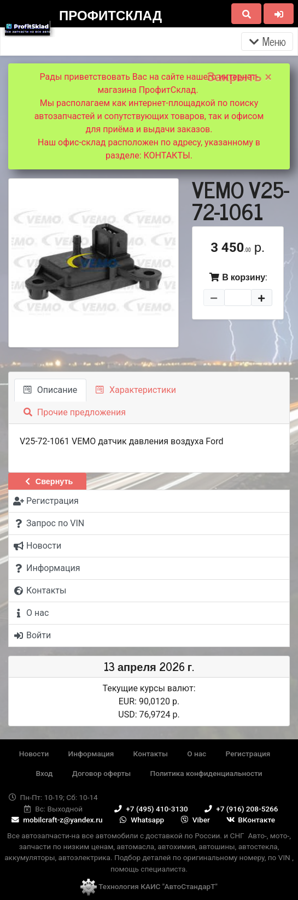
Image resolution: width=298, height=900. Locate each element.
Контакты (150, 753)
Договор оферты (101, 773)
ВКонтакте (250, 819)
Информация (91, 753)
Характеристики (136, 390)
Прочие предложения (75, 412)
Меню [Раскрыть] (267, 41)
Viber (194, 819)
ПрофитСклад (110, 14)
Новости (34, 753)
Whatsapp (141, 819)
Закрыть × (239, 77)
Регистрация (248, 753)
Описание (50, 390)
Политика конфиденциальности (206, 773)
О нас (196, 753)
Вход (44, 773)
